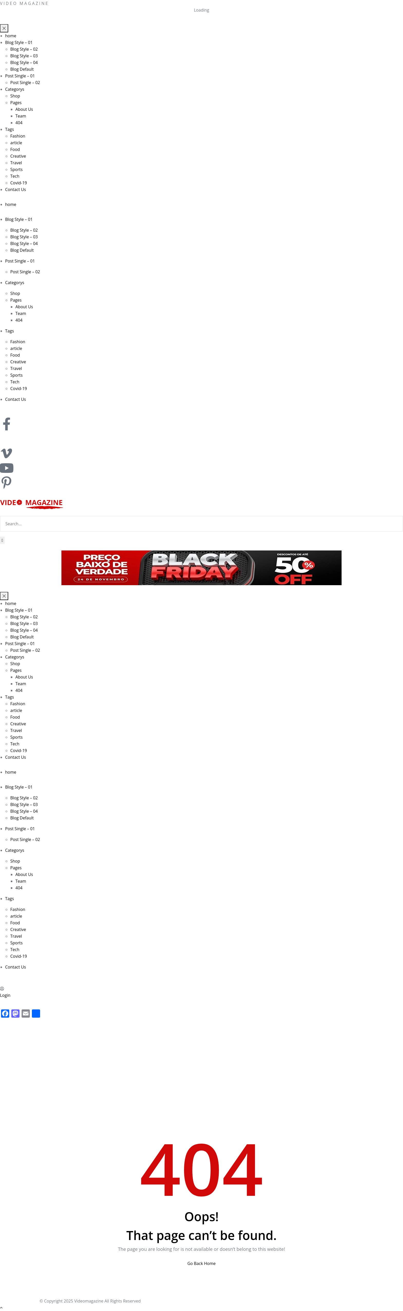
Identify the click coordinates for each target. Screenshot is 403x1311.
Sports (16, 169)
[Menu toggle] (4, 28)
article (16, 143)
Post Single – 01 (20, 76)
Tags (9, 129)
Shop (15, 96)
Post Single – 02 (25, 82)
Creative (18, 156)
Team (20, 116)
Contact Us (15, 189)
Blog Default (22, 69)
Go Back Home (201, 1263)
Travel (16, 163)
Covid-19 (18, 183)
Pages (16, 102)
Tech (14, 176)
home (10, 36)
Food (15, 149)
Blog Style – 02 (24, 49)
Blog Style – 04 (24, 62)
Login (5, 995)
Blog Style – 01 (19, 42)
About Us (24, 109)
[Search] (2, 540)
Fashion (17, 136)
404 (18, 122)
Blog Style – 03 (24, 56)
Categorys (14, 89)
